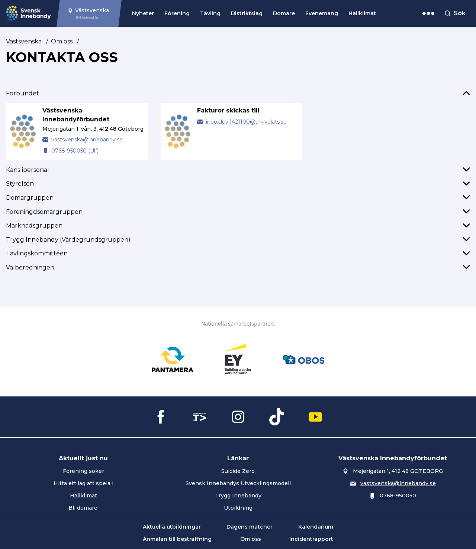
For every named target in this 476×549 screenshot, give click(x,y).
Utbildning (238, 507)
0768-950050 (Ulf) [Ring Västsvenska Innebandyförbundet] (75, 150)
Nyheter (143, 13)
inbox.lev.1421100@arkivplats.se (246, 121)
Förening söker (83, 471)
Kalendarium (315, 526)
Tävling (210, 13)
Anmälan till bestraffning (177, 539)
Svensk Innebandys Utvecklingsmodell (238, 483)
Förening (177, 13)
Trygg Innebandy (238, 495)
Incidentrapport (311, 539)
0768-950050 (398, 495)
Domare (284, 13)
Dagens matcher (249, 526)
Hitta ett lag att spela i (83, 483)
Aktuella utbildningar (172, 526)
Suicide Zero (238, 471)
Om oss (62, 41)
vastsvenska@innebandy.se (87, 139)
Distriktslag (247, 13)
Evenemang (321, 13)
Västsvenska (24, 41)
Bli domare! (83, 507)
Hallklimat (362, 13)
